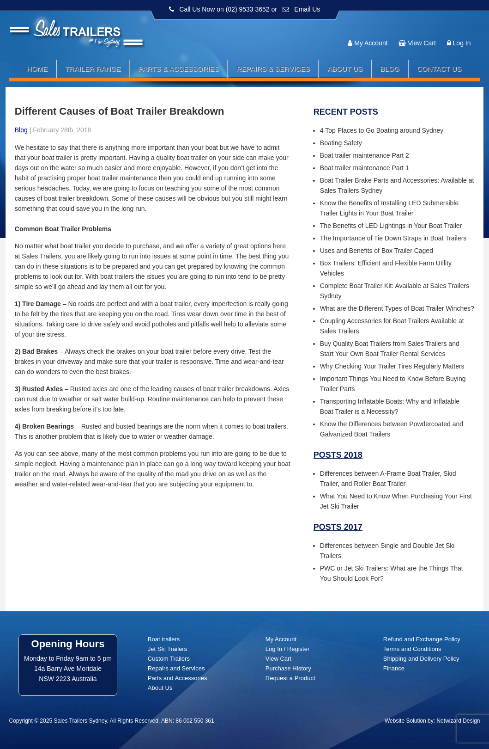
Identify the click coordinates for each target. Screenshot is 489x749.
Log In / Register (287, 648)
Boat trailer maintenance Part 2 (364, 155)
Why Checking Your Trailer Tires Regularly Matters (392, 366)
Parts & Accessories (179, 69)
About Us (344, 69)
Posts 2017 (338, 527)
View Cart (421, 43)
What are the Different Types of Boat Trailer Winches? (397, 308)
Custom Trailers (169, 658)
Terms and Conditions (412, 648)
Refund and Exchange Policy (421, 639)
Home (37, 69)
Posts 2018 (338, 455)
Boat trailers (164, 639)
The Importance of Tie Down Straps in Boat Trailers (393, 238)
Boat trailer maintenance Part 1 (364, 168)
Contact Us (439, 69)
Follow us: (453, 25)
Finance (393, 668)
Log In (462, 43)
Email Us (307, 9)
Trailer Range (93, 69)
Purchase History (288, 668)
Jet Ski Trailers (167, 648)
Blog (389, 69)
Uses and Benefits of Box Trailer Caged (376, 250)
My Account (370, 43)
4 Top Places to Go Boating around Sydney (381, 130)
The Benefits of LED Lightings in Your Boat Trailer (391, 225)
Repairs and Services (176, 668)
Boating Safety (341, 143)
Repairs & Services (273, 69)
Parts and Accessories (177, 678)
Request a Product (290, 678)
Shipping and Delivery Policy (421, 658)
